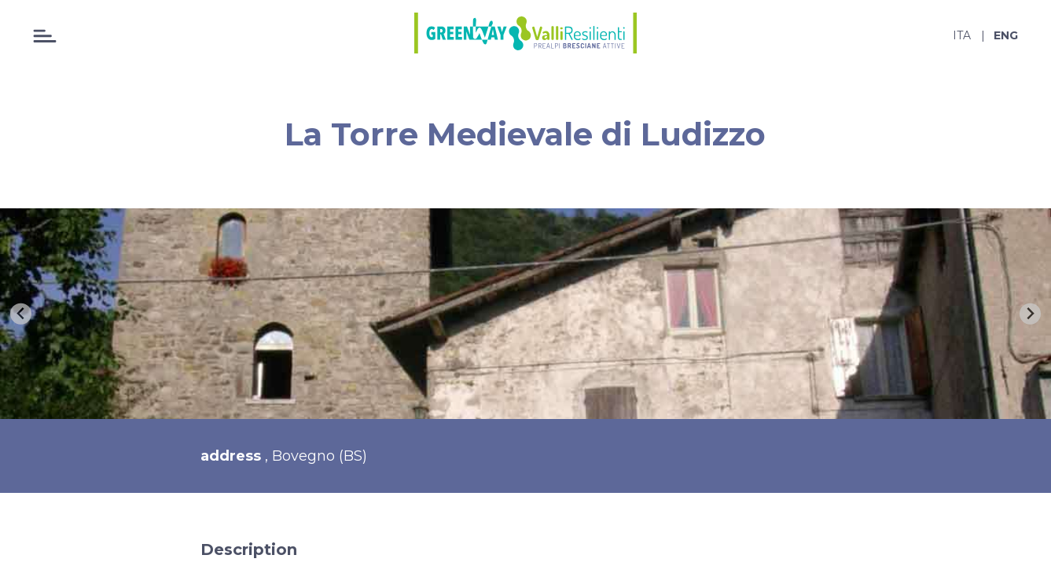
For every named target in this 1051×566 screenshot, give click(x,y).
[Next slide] (1030, 314)
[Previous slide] (20, 314)
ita (962, 35)
